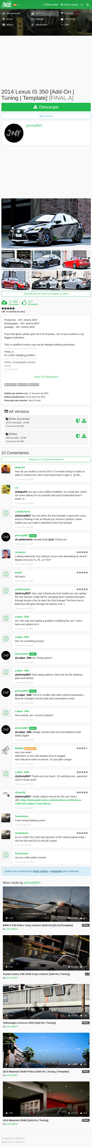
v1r (17, 487)
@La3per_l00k (23, 657)
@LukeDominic (24, 539)
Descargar (46, 107)
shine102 (20, 792)
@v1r (51, 539)
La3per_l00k (22, 616)
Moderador (30, 748)
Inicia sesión (40, 871)
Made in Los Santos (12, 1141)
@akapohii (21, 491)
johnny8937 (34, 126)
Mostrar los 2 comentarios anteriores (46, 459)
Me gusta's (33, 304)
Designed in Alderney (13, 1138)
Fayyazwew (21, 853)
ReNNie (19, 748)
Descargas (14, 304)
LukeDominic (22, 511)
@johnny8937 (23, 515)
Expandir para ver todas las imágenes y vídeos (46, 294)
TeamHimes (22, 816)
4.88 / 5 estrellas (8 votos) (13, 312)
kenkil (18, 572)
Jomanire (20, 552)
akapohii (20, 467)
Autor (32, 536)
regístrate (56, 871)
